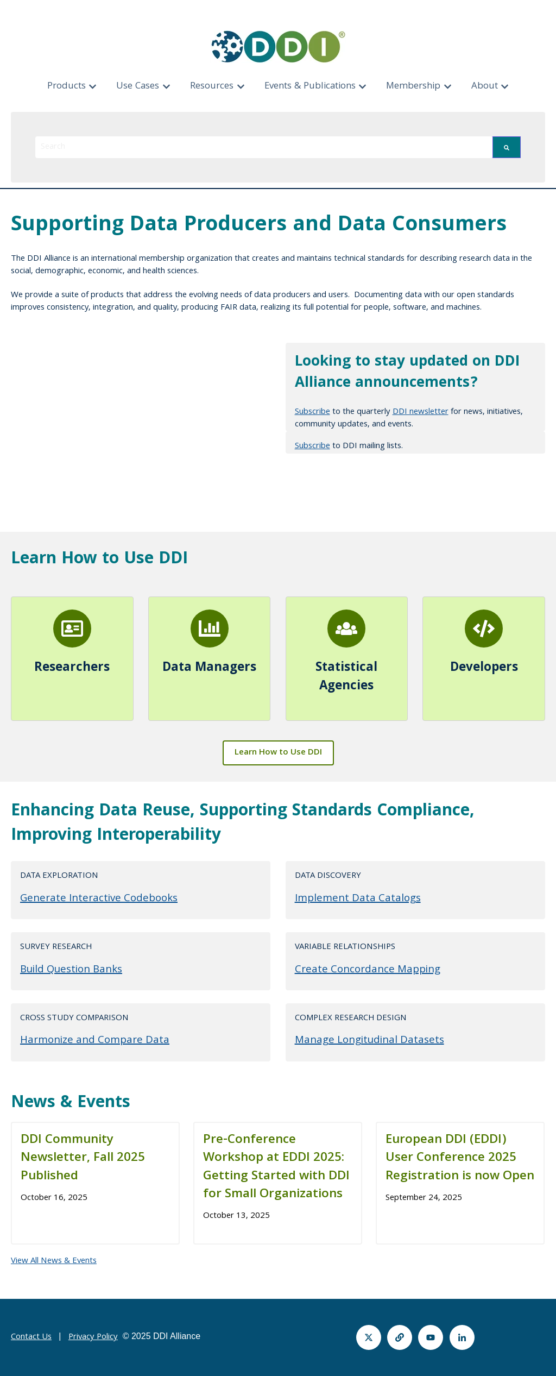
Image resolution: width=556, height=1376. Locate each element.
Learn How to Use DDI (278, 753)
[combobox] (263, 147)
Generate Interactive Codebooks (99, 899)
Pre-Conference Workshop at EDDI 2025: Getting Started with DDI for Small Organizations (276, 1168)
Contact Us (31, 1337)
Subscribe (312, 412)
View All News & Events (54, 1261)
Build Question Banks (71, 970)
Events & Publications (310, 86)
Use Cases (137, 86)
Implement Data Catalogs (358, 899)
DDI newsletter (420, 412)
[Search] (506, 147)
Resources (211, 86)
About (484, 86)
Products (66, 86)
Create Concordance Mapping (367, 970)
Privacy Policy (93, 1337)
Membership (413, 86)
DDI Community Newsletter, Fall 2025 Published (83, 1158)
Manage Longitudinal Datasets (369, 1041)
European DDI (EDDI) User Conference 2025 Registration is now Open (460, 1158)
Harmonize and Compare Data (94, 1041)
